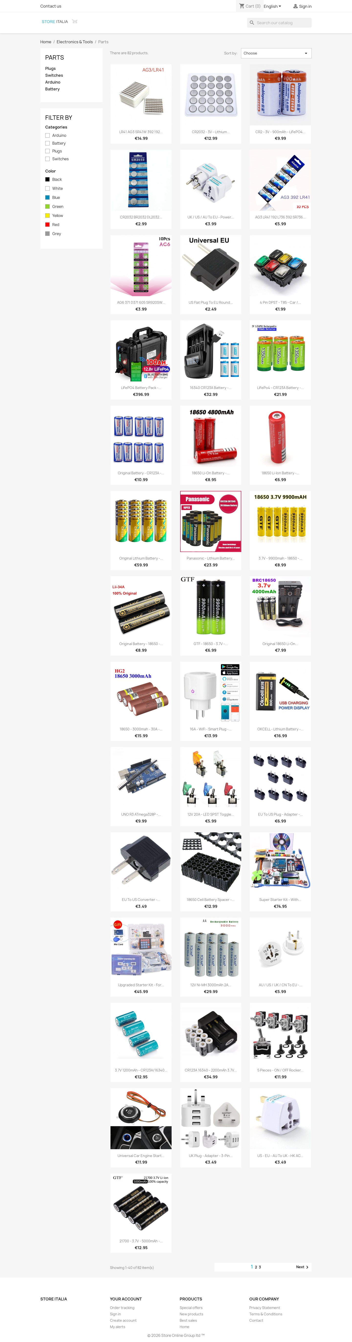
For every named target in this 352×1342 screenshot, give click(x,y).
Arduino (52, 82)
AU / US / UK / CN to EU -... (280, 985)
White (57, 188)
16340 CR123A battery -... (210, 387)
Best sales (188, 1320)
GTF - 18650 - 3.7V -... (211, 643)
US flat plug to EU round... (211, 302)
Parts (54, 57)
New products (191, 1314)
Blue (56, 197)
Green (57, 206)
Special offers (191, 1307)
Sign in (115, 1314)
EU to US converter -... (141, 899)
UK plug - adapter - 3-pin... (211, 1155)
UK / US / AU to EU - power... (210, 217)
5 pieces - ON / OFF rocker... (280, 1070)
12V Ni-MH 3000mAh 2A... (210, 985)
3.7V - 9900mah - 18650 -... (280, 558)
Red (55, 224)
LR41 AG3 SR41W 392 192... (141, 132)
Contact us (50, 6)
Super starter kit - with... (280, 899)
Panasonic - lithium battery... (211, 558)
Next (303, 1267)
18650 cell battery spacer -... (211, 899)
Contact (256, 1320)
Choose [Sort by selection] (276, 53)
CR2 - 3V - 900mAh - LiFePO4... (280, 132)
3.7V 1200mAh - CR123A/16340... (141, 1070)
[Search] (279, 23)
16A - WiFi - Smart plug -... (210, 729)
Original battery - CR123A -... (141, 473)
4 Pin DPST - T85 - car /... (280, 302)
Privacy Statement (264, 1307)
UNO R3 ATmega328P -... (141, 814)
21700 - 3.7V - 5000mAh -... (141, 1241)
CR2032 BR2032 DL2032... (141, 217)
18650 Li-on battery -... (211, 473)
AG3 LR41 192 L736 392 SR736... (280, 217)
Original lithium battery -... (141, 558)
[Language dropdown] (273, 7)
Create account (123, 1320)
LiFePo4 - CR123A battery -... (280, 387)
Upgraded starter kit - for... (141, 985)
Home (184, 1326)
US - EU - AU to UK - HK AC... (280, 1155)
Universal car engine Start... (141, 1155)
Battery (52, 89)
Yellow (57, 215)
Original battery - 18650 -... (141, 643)
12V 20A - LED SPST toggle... (210, 814)
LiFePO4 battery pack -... (141, 387)
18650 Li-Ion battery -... (280, 473)
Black (57, 179)
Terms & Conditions (265, 1314)
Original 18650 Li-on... (280, 643)
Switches (54, 75)
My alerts (117, 1326)
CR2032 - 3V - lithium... (211, 132)
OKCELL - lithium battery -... (280, 729)
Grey (56, 233)
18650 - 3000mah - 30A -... (141, 729)
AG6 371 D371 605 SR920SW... (141, 302)
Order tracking (122, 1307)
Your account (126, 1299)
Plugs (50, 68)
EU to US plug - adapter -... (280, 814)
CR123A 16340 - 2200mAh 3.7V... (211, 1070)
